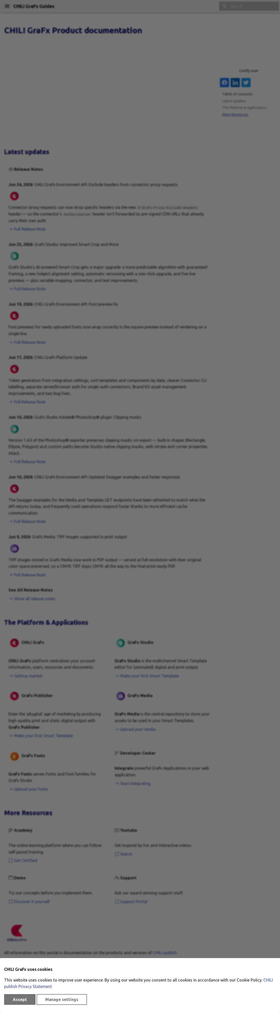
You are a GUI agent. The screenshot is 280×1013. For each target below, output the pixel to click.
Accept (20, 999)
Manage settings (61, 999)
